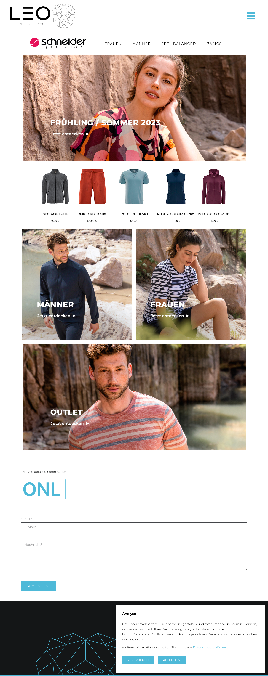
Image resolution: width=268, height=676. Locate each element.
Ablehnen (171, 660)
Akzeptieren (138, 660)
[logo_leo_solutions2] (42, 5)
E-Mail (26, 519)
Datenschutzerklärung (210, 647)
